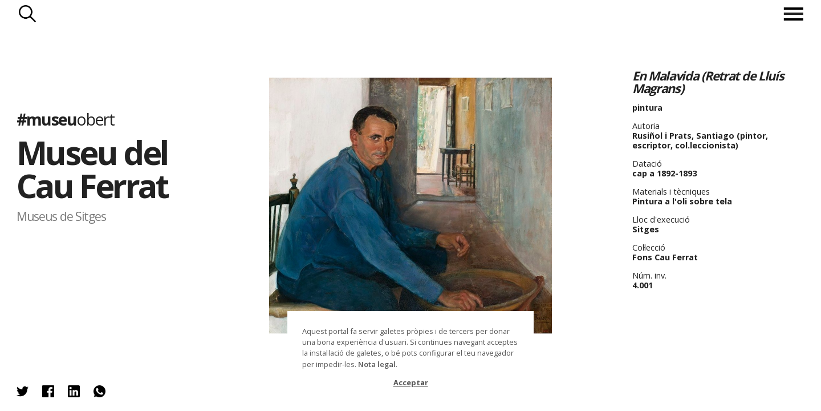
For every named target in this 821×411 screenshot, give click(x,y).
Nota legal (377, 364)
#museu (65, 118)
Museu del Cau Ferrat (92, 169)
